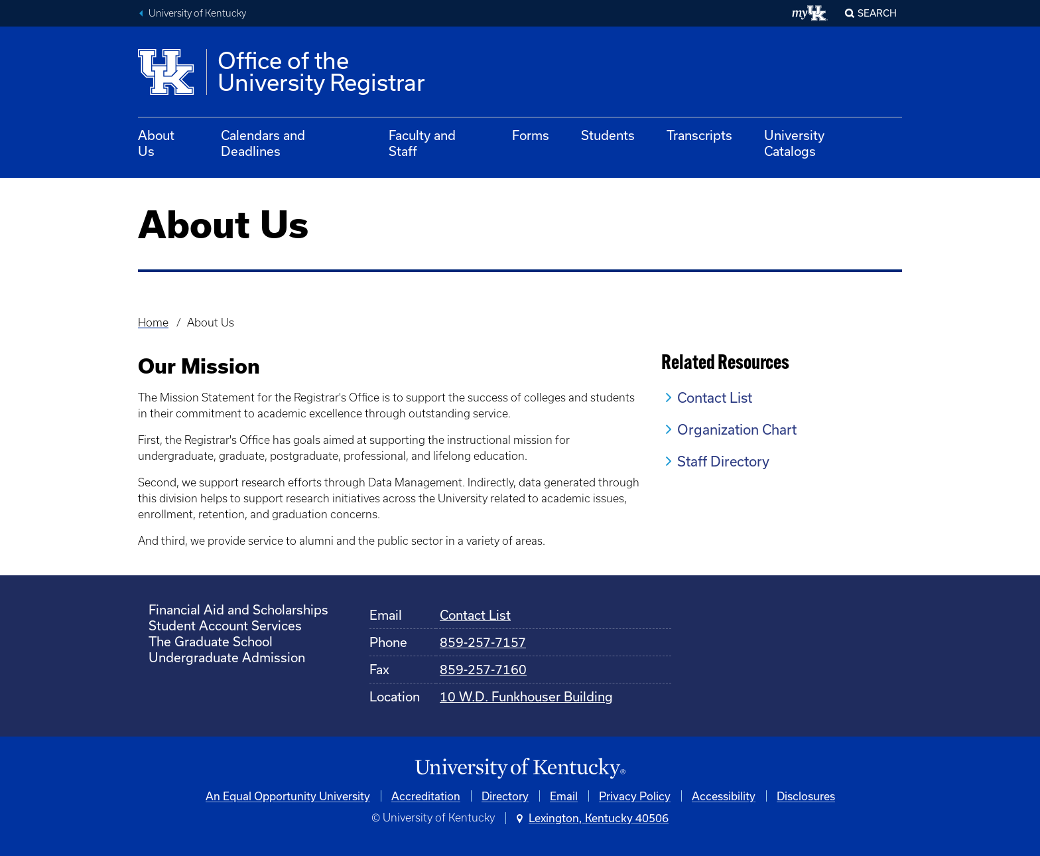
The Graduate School (211, 641)
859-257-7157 (483, 642)
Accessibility (723, 796)
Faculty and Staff (422, 143)
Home (153, 322)
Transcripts (699, 135)
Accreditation (425, 796)
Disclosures (806, 796)
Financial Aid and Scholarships (238, 609)
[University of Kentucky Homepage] (520, 769)
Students (608, 135)
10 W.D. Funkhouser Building (526, 696)
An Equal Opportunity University (288, 796)
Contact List (714, 397)
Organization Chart (737, 429)
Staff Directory (723, 461)
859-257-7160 (483, 669)
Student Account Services (225, 625)
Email (564, 796)
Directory (505, 796)
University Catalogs (794, 143)
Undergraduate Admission (227, 657)
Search (877, 13)
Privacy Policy (635, 796)
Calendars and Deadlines (263, 143)
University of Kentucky (197, 13)
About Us (156, 143)
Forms (530, 135)
